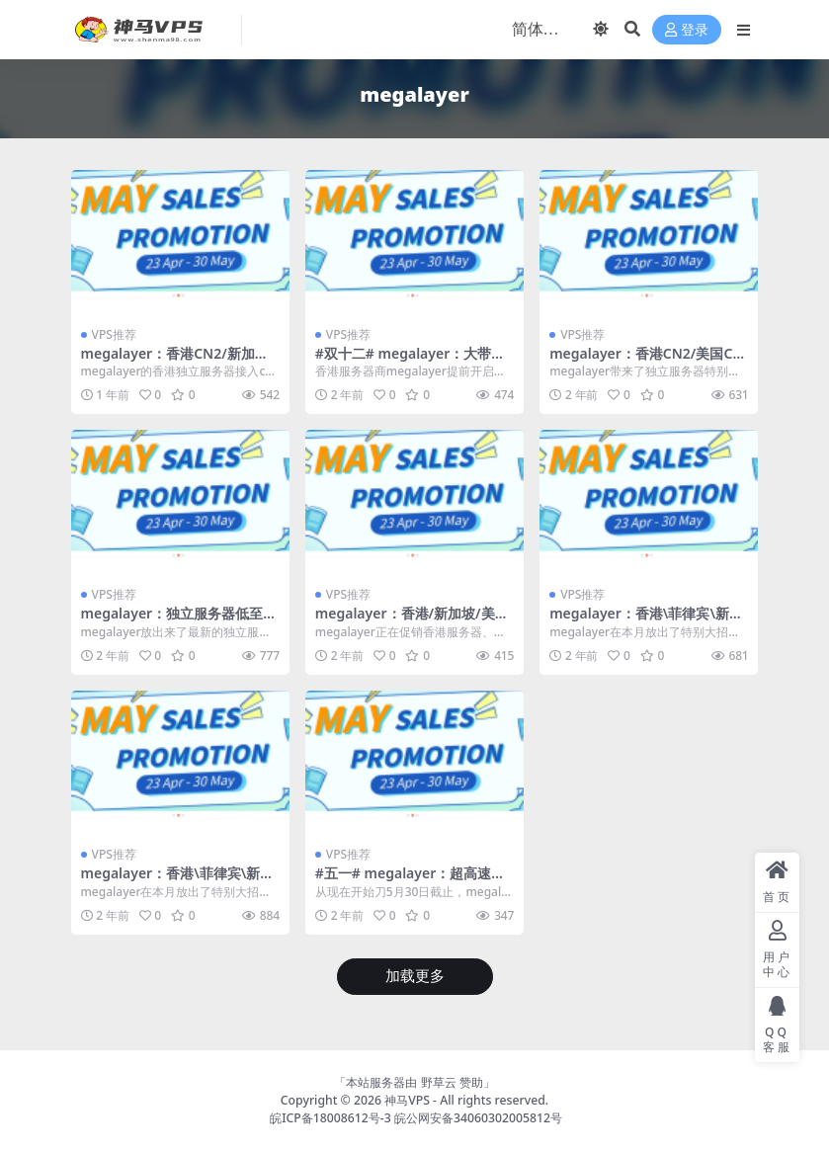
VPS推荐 (114, 334)
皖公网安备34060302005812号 (478, 1118)
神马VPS (407, 1100)
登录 (686, 30)
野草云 (438, 1082)
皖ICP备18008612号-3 (330, 1118)
